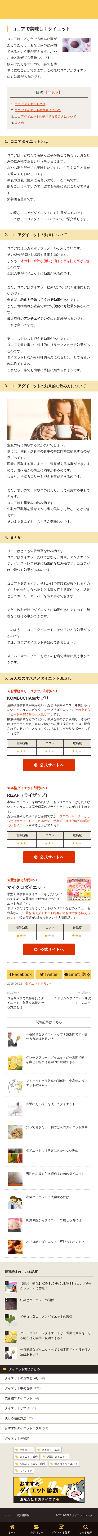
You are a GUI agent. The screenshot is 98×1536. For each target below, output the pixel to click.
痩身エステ (25, 1449)
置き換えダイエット (66, 1463)
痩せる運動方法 (19, 1418)
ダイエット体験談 (17, 1438)
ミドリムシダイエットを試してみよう (72, 1000)
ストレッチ (25, 1469)
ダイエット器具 (50, 1449)
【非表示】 (53, 92)
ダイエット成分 (28, 1456)
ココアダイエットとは (30, 104)
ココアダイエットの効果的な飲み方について (45, 116)
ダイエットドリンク (39, 983)
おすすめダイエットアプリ (26, 1428)
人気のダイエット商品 (32, 1463)
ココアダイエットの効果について (38, 110)
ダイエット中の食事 (22, 1388)
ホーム (9, 1514)
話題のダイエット (57, 1456)
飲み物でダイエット (22, 1398)
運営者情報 (22, 1514)
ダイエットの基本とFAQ (25, 1378)
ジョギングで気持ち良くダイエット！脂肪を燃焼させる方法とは (25, 1003)
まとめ (19, 122)
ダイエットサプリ (20, 1408)
